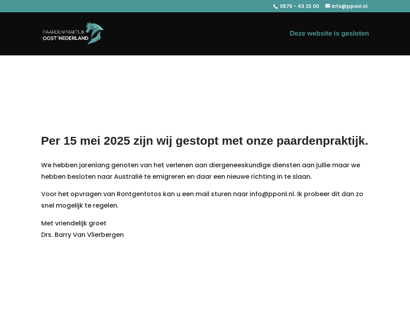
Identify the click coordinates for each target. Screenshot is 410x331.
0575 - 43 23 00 (299, 6)
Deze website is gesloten (329, 34)
